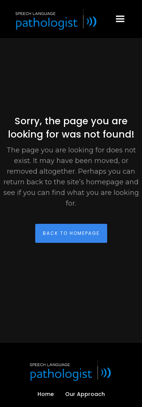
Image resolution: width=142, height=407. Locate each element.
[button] (120, 19)
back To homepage (71, 233)
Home (45, 394)
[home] (54, 19)
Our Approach (85, 394)
